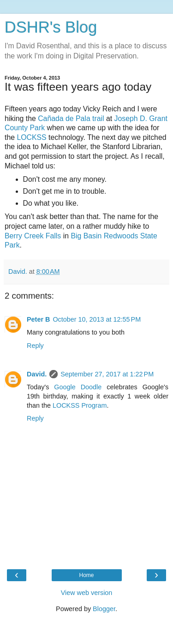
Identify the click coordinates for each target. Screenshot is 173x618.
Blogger (104, 608)
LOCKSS (32, 137)
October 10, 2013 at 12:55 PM (97, 319)
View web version (87, 592)
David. (37, 374)
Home (86, 575)
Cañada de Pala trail (71, 118)
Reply (35, 345)
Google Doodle (77, 387)
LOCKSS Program (80, 405)
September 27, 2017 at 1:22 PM (107, 374)
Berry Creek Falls (33, 236)
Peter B (38, 319)
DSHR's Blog (51, 27)
